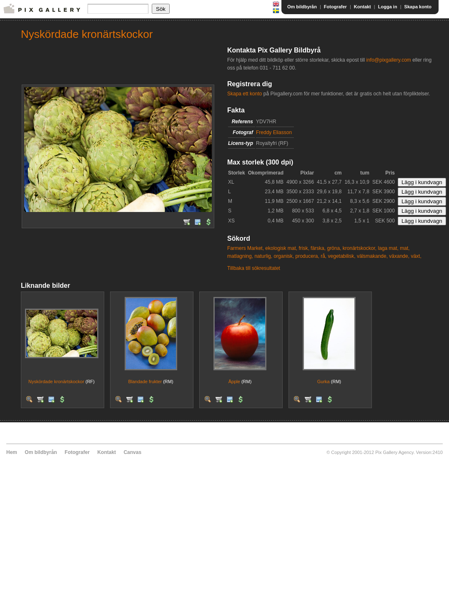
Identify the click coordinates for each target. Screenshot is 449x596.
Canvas (132, 452)
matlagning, (240, 256)
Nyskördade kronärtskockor (56, 381)
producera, (307, 256)
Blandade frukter (145, 381)
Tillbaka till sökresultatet (253, 268)
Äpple (234, 381)
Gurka (323, 381)
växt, (416, 256)
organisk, (283, 256)
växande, (399, 256)
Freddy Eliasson (274, 132)
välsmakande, (372, 256)
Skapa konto (417, 6)
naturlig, (263, 256)
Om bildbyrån (302, 6)
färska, (318, 248)
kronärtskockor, (359, 248)
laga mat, (388, 248)
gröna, (334, 248)
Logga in (387, 6)
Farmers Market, (245, 248)
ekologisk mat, (281, 248)
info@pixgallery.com (388, 60)
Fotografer (335, 6)
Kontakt (362, 6)
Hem (11, 452)
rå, (323, 256)
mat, (404, 248)
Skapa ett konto (244, 94)
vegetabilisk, (342, 256)
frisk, (303, 248)
